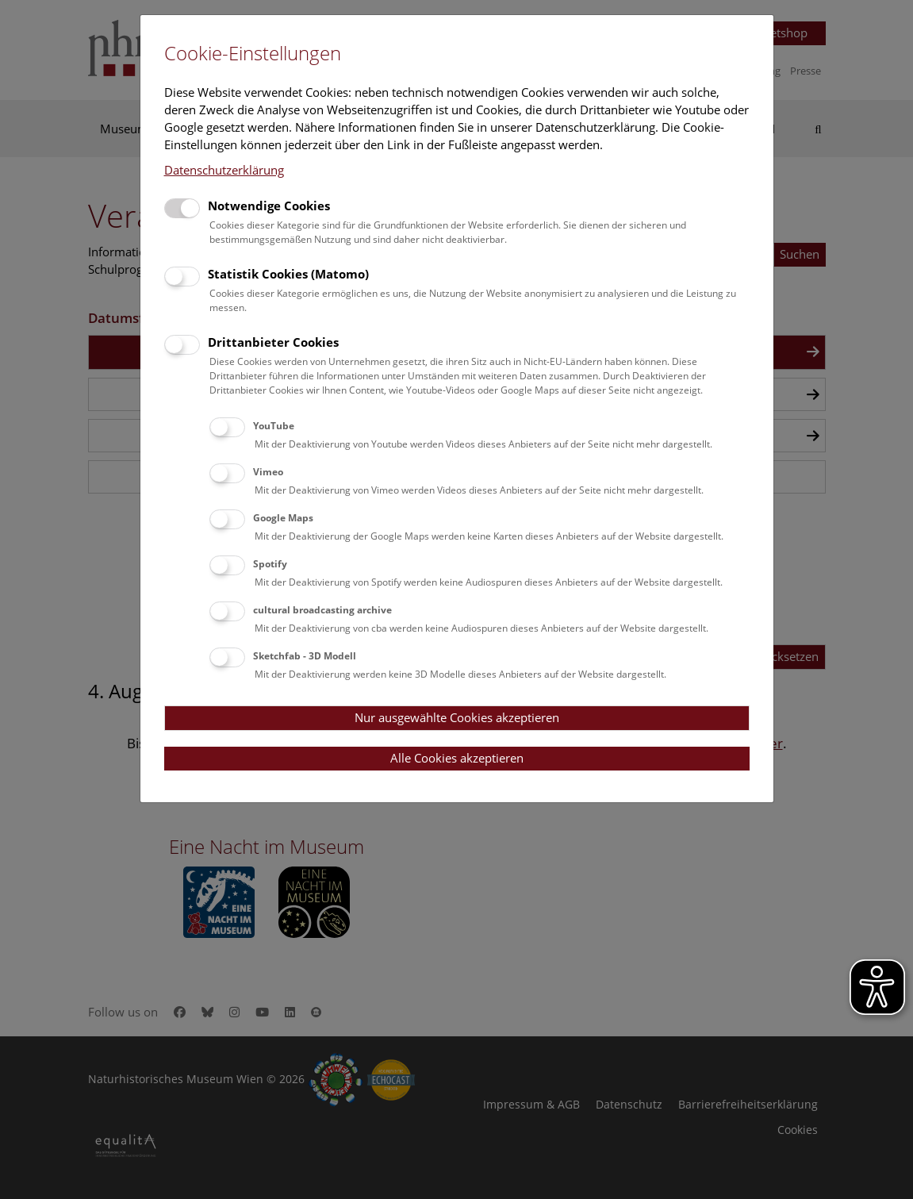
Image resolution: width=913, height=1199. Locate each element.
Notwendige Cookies (269, 205)
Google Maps (283, 518)
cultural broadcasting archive (322, 610)
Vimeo (268, 471)
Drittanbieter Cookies (273, 342)
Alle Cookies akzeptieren (457, 758)
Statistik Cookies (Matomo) (288, 274)
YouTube (273, 425)
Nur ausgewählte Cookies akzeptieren (457, 717)
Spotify (270, 564)
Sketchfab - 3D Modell (304, 656)
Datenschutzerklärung (224, 170)
